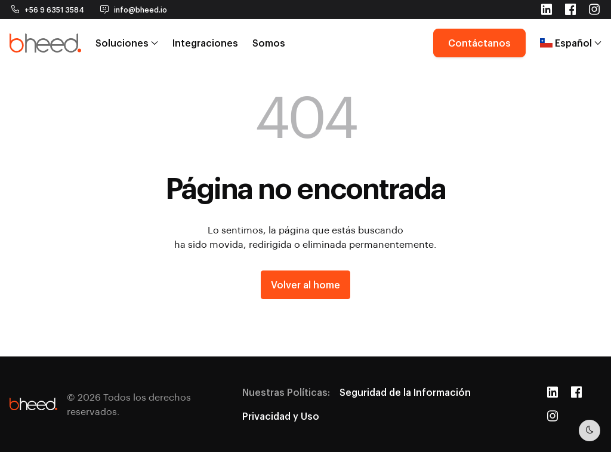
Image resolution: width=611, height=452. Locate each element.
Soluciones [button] (126, 42)
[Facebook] (576, 392)
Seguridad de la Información (405, 392)
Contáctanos (479, 42)
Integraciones (205, 42)
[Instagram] (552, 416)
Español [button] (570, 42)
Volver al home (305, 284)
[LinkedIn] (552, 392)
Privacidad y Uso (280, 416)
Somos (268, 42)
